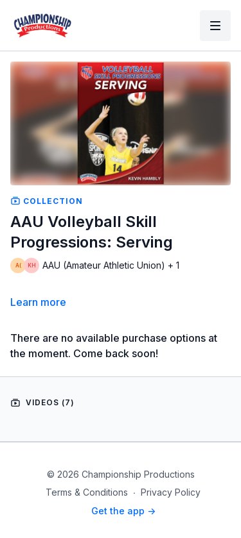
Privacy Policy (171, 492)
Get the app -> (123, 510)
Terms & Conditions (87, 492)
